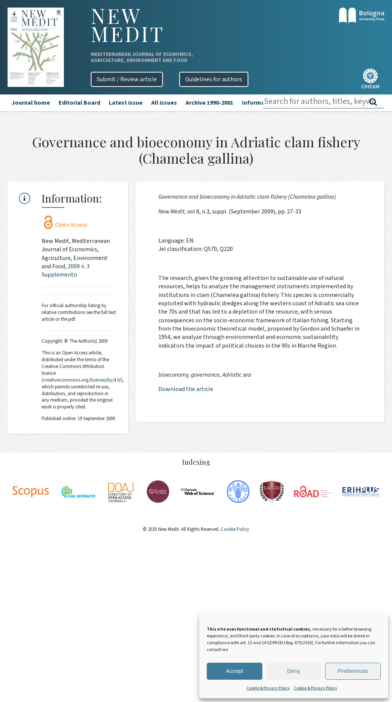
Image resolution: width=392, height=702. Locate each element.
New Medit (128, 24)
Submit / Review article (127, 79)
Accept (234, 671)
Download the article (185, 389)
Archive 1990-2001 (209, 103)
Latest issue (126, 103)
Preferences (353, 671)
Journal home (30, 103)
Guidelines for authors (213, 79)
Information (259, 103)
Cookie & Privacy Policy (268, 688)
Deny (293, 671)
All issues (164, 103)
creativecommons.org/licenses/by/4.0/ (82, 380)
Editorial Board (79, 103)
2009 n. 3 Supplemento (66, 270)
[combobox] (323, 101)
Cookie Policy (234, 529)
